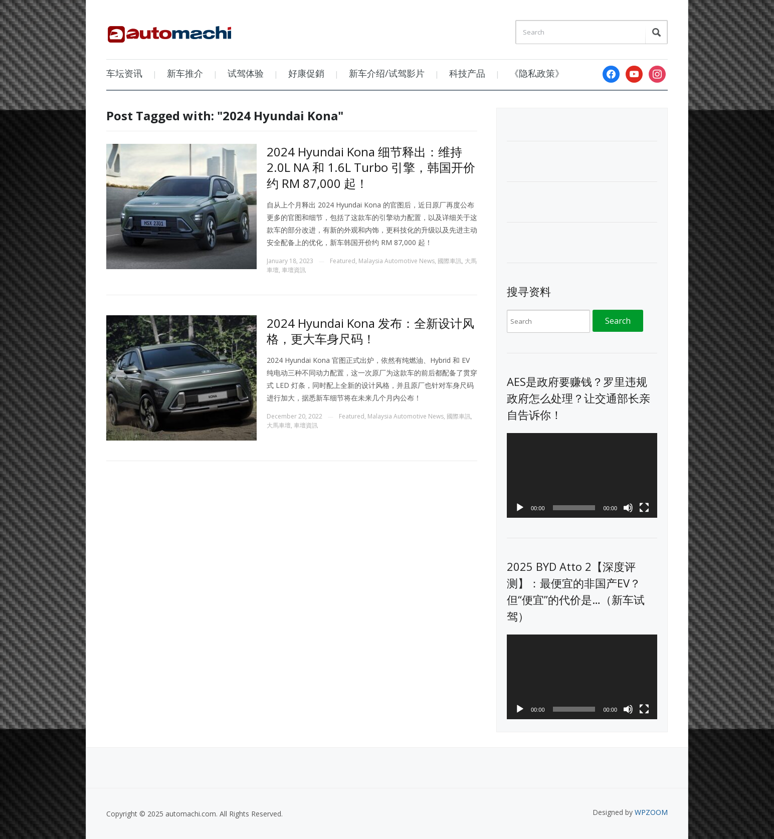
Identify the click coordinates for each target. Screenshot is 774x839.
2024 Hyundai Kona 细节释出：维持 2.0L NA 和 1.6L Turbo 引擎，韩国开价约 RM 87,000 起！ (371, 167)
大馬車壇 (279, 425)
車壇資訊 (294, 270)
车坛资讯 (124, 73)
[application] (582, 475)
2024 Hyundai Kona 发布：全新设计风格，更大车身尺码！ (370, 331)
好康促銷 (306, 73)
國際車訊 (450, 261)
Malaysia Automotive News (396, 261)
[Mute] (628, 508)
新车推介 (185, 73)
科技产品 (467, 73)
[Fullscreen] (644, 508)
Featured (342, 261)
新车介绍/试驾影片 (387, 73)
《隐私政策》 (537, 73)
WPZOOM (651, 812)
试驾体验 (246, 73)
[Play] (520, 508)
